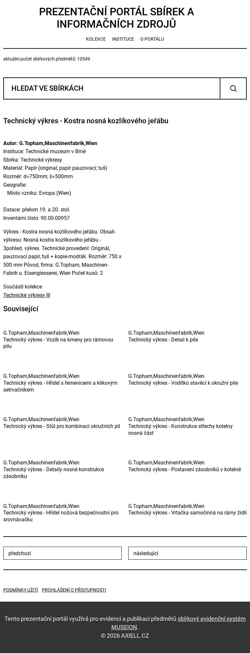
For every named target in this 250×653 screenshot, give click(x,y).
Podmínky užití (20, 590)
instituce (123, 39)
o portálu (152, 39)
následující (145, 553)
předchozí (19, 553)
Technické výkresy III (26, 295)
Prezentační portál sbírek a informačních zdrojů (116, 18)
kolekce (96, 39)
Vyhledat (233, 88)
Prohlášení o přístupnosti (74, 590)
